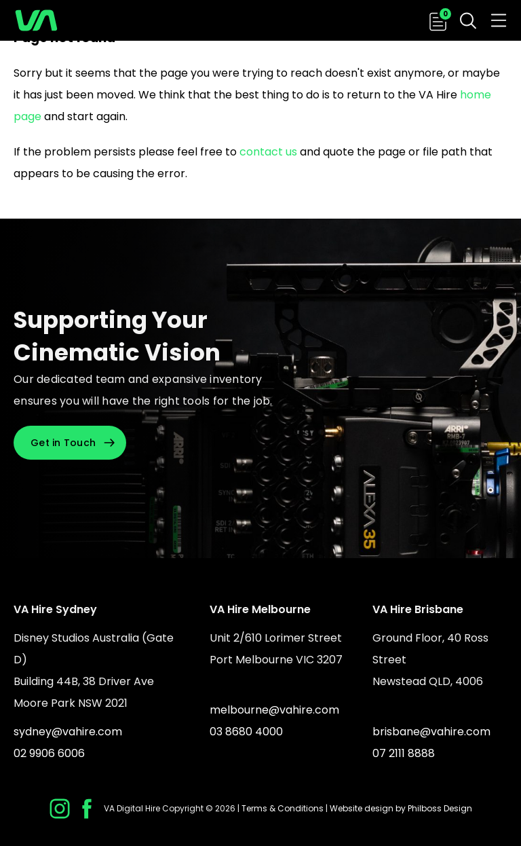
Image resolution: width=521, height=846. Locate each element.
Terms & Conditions (283, 808)
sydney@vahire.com (68, 731)
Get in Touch (63, 442)
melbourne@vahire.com (274, 710)
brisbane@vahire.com (431, 731)
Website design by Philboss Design (401, 808)
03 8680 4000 (246, 731)
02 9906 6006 (49, 753)
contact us (268, 152)
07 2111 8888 (403, 753)
